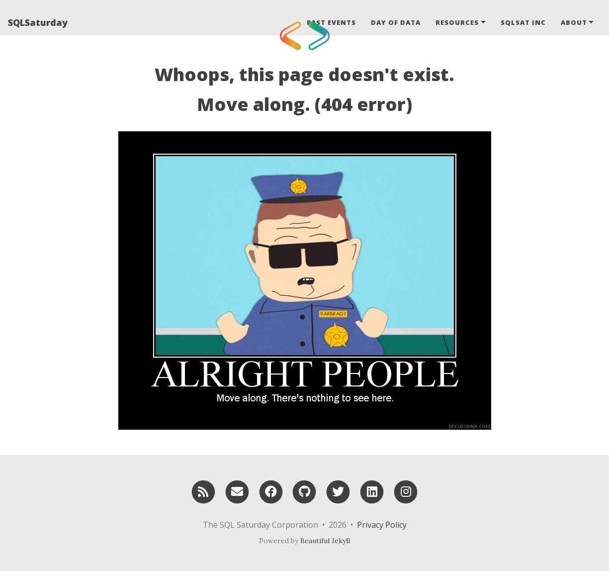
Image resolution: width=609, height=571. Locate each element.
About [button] (574, 22)
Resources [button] (457, 22)
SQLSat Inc (523, 22)
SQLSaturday (38, 22)
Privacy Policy (382, 524)
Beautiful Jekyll (325, 540)
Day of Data (396, 22)
